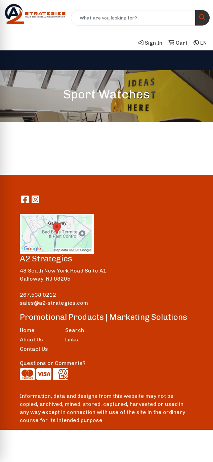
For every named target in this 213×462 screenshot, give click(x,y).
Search (74, 330)
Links (71, 339)
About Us (31, 339)
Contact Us (34, 349)
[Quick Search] (133, 18)
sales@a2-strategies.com (54, 303)
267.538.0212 (38, 295)
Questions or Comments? (53, 363)
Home (27, 330)
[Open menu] (199, 60)
